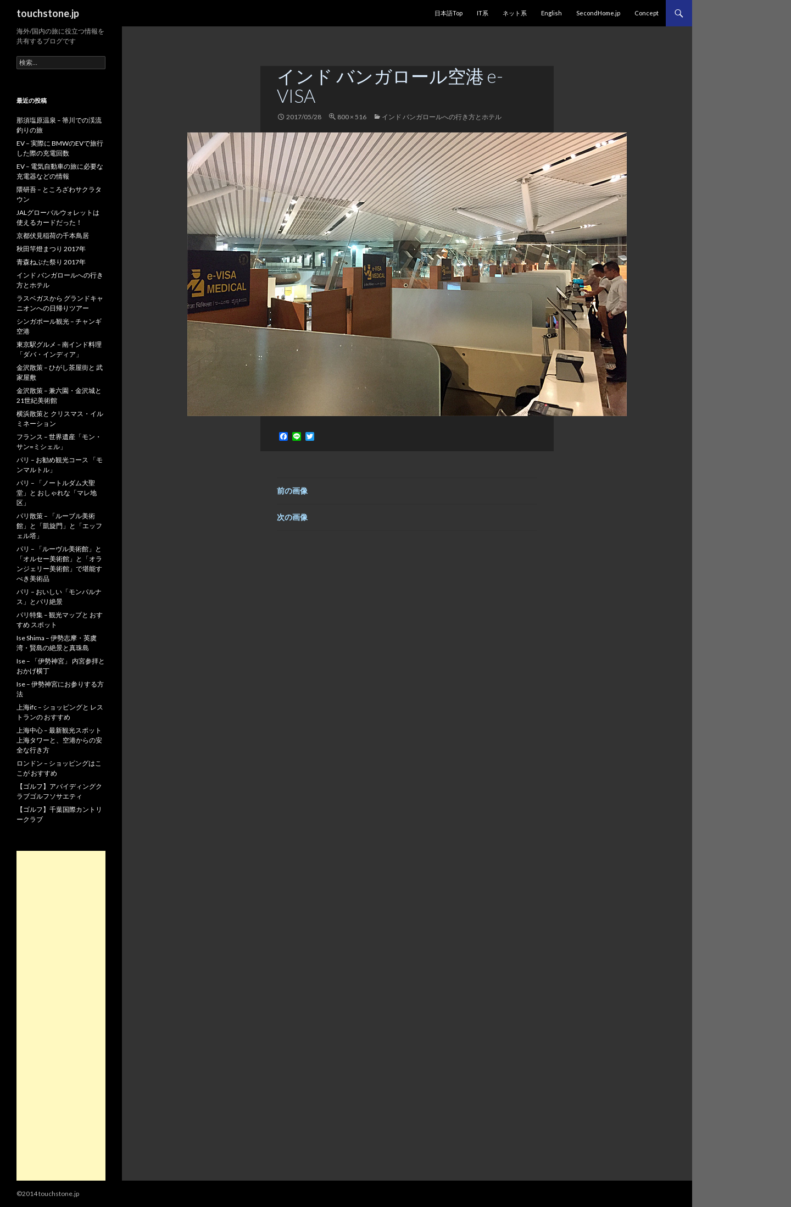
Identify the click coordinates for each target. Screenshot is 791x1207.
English (551, 12)
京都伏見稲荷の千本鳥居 (52, 235)
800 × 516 (351, 117)
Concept (646, 12)
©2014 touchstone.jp (47, 1193)
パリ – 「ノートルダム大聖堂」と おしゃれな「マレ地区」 (56, 493)
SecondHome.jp (598, 12)
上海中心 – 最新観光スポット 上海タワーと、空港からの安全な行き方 (59, 740)
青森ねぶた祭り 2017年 (51, 262)
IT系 (482, 12)
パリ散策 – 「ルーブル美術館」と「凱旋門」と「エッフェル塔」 (59, 526)
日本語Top (449, 12)
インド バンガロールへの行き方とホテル (442, 117)
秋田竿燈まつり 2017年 (51, 249)
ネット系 (515, 12)
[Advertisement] (60, 1016)
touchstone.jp (47, 13)
